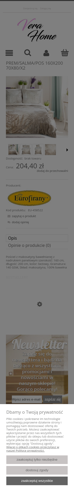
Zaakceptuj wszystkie (37, 481)
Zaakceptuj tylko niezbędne (37, 459)
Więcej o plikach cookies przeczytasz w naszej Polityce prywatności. (32, 448)
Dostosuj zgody (37, 470)
